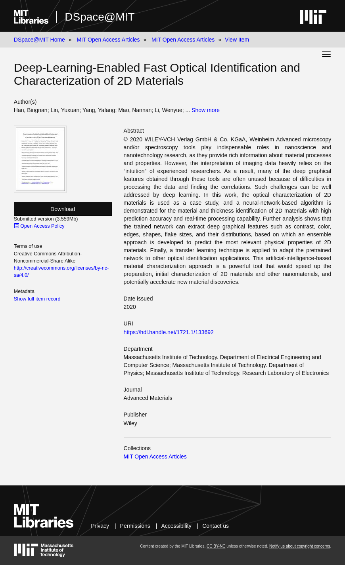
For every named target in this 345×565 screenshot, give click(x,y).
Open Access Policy (39, 226)
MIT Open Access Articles (108, 39)
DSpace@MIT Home (39, 39)
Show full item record (37, 299)
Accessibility (176, 526)
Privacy (100, 526)
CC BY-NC (216, 546)
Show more (206, 110)
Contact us (215, 526)
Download (62, 209)
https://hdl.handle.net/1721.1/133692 (169, 332)
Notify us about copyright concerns (299, 546)
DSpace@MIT (99, 17)
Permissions (135, 526)
